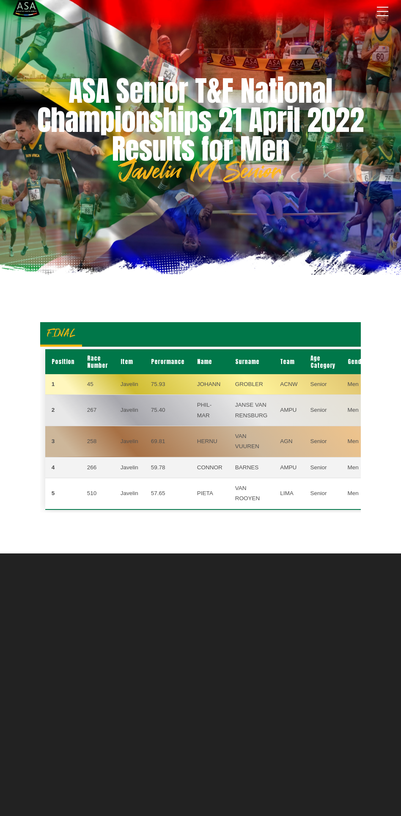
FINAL (61, 333)
